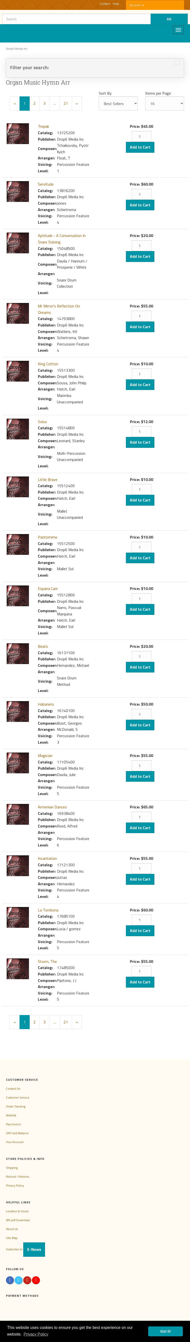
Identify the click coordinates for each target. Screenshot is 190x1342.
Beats (43, 646)
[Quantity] (141, 136)
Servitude (46, 184)
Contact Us (13, 1088)
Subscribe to (25, 1249)
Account (137, 5)
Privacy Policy (15, 1185)
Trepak (43, 126)
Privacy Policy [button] (36, 1334)
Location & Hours (17, 1211)
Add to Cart (140, 147)
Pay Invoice (13, 1124)
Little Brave (47, 479)
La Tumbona (48, 910)
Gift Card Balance (17, 1133)
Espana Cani (48, 588)
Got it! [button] (165, 1331)
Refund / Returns (17, 1176)
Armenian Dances (52, 807)
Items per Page (158, 93)
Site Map (12, 1237)
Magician (45, 755)
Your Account (15, 1142)
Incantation (47, 858)
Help (116, 3)
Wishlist (11, 1115)
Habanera (46, 704)
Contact (105, 3)
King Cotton (48, 364)
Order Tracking (15, 1106)
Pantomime (47, 537)
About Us (12, 1229)
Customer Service (17, 1097)
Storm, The (47, 961)
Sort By (105, 93)
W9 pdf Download (18, 1220)
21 (66, 103)
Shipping (12, 1167)
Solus (42, 422)
